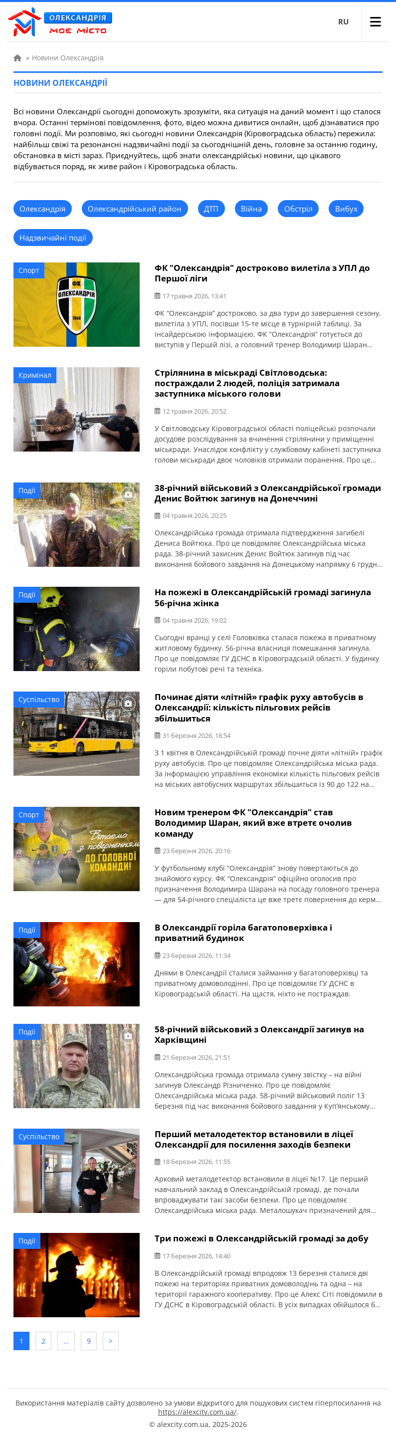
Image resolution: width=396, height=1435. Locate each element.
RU (343, 21)
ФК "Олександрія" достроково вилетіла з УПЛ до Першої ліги (262, 273)
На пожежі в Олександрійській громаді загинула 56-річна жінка (263, 596)
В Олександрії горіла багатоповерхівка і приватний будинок (243, 930)
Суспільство (38, 698)
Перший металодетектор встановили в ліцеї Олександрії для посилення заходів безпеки (254, 1136)
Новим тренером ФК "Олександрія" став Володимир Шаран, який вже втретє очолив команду (253, 820)
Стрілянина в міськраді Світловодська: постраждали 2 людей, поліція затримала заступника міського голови (247, 382)
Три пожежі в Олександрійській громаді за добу (262, 1235)
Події (26, 489)
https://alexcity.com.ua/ (197, 1408)
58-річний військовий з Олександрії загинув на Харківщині (259, 1032)
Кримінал (34, 374)
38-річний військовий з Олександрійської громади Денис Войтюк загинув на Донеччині (268, 492)
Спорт (28, 270)
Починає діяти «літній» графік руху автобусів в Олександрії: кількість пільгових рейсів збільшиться (259, 706)
